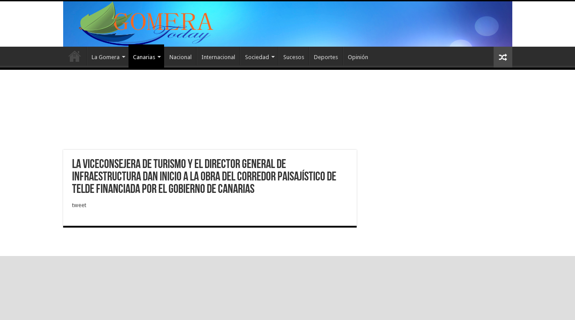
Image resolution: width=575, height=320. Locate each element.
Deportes (326, 57)
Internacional (218, 57)
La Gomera (106, 57)
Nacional (180, 57)
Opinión (358, 57)
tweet (79, 205)
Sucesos (293, 57)
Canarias (144, 57)
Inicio (74, 56)
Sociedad (257, 57)
